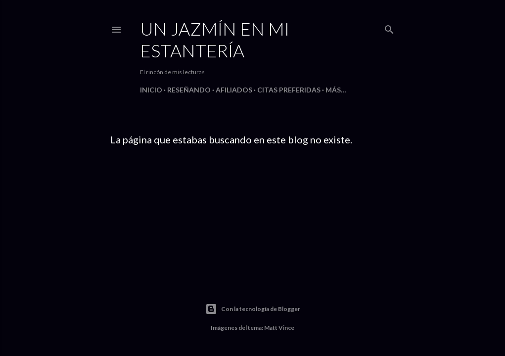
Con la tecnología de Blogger (252, 309)
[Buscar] (389, 27)
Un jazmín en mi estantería (214, 39)
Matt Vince (279, 327)
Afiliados (234, 90)
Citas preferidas (289, 90)
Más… (335, 90)
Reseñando (189, 90)
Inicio (151, 90)
